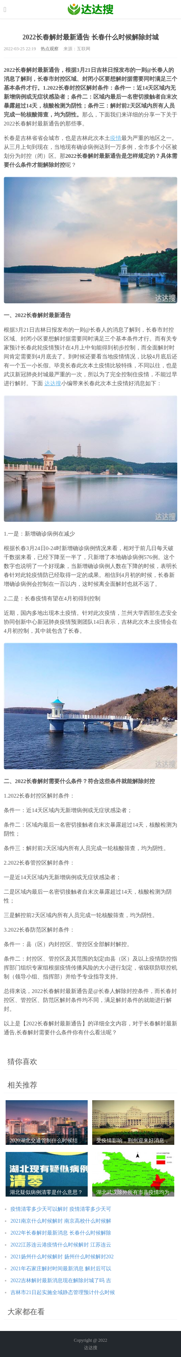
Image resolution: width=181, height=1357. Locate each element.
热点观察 (50, 48)
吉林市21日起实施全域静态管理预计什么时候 (62, 1292)
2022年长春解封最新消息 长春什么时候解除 (60, 1233)
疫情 (115, 138)
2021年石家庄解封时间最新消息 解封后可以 (60, 1268)
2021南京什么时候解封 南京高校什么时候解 (60, 1221)
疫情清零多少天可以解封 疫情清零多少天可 (60, 1209)
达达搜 (52, 383)
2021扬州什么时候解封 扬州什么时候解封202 (62, 1256)
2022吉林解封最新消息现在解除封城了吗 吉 (60, 1280)
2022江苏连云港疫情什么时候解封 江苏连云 (60, 1245)
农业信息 (90, 9)
